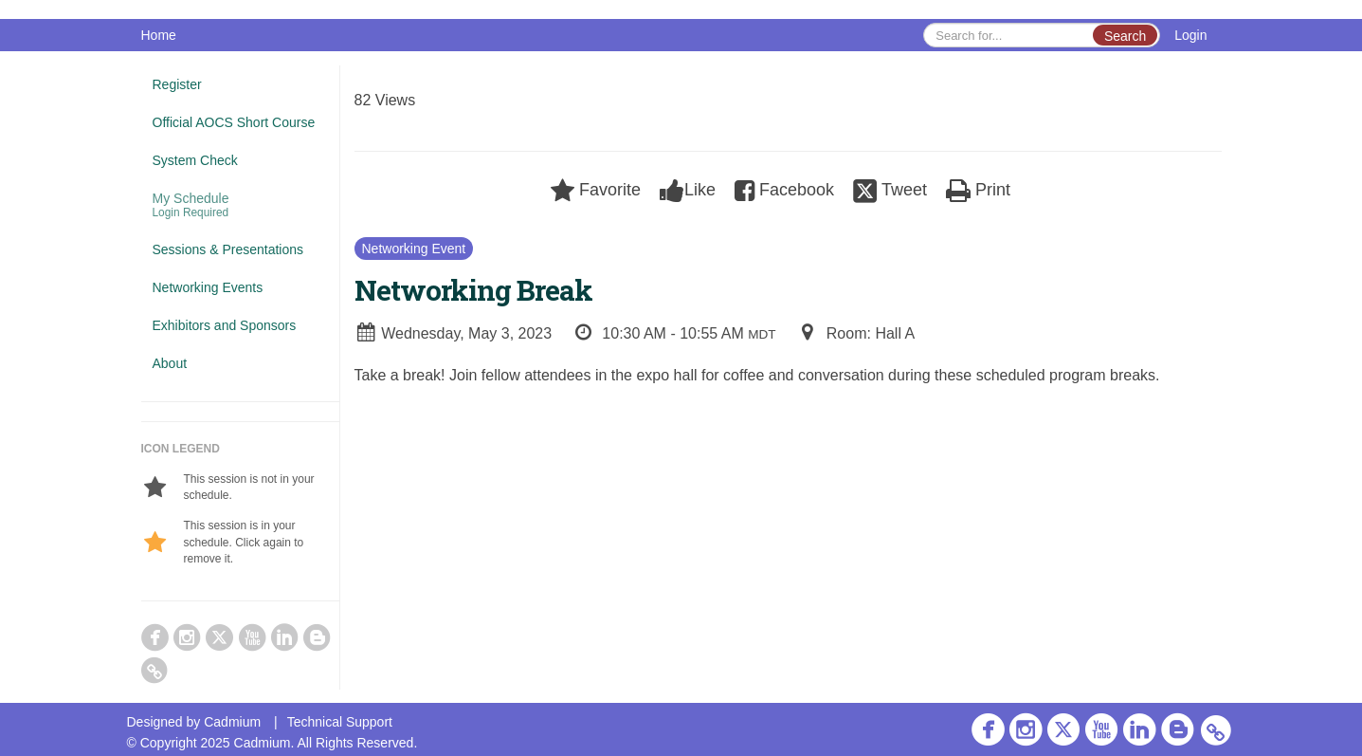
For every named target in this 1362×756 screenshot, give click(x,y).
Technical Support (339, 721)
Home (158, 35)
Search (1125, 36)
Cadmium (232, 721)
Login (1190, 35)
